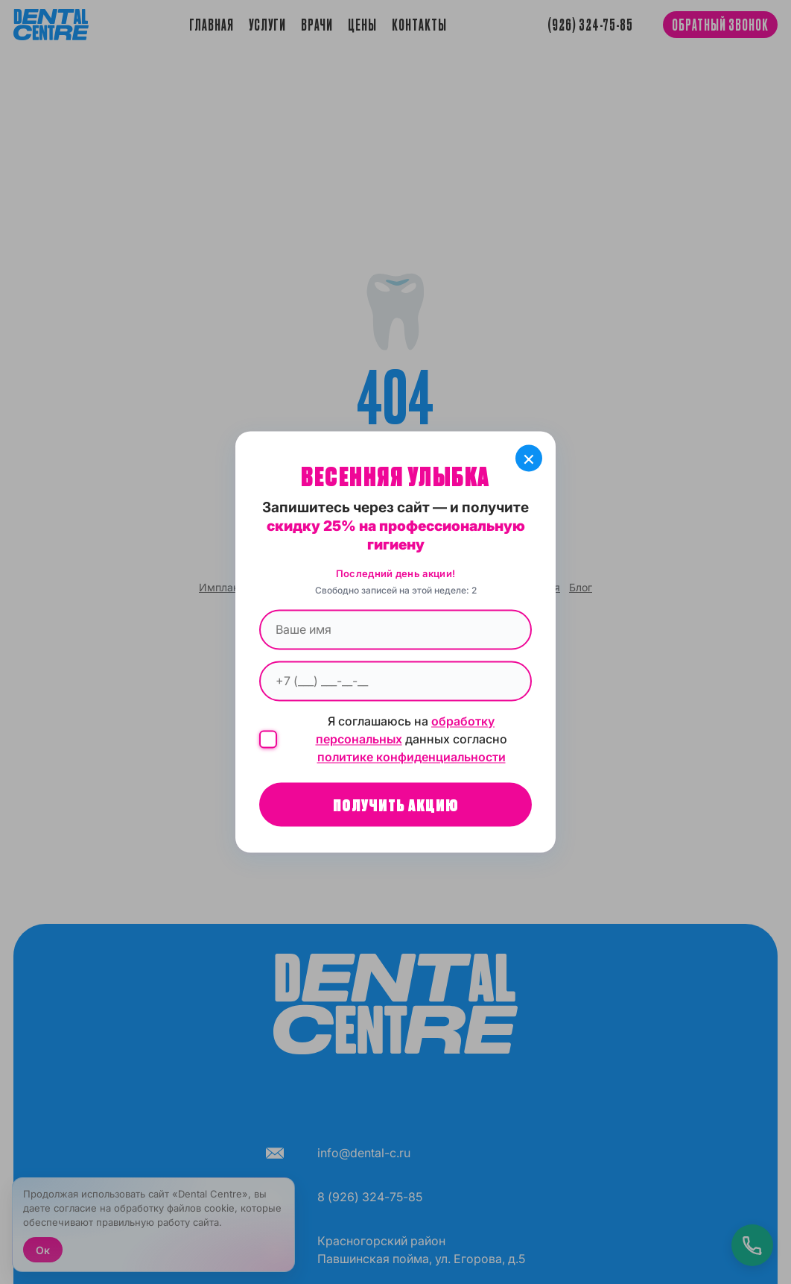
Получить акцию (396, 805)
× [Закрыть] (529, 458)
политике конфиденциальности (411, 757)
